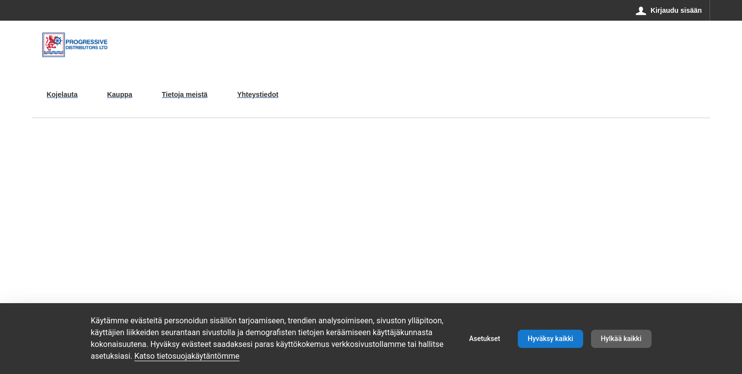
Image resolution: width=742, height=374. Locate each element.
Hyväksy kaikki (550, 339)
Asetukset (484, 339)
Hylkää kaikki (621, 339)
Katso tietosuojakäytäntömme (186, 356)
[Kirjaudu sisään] (669, 10)
